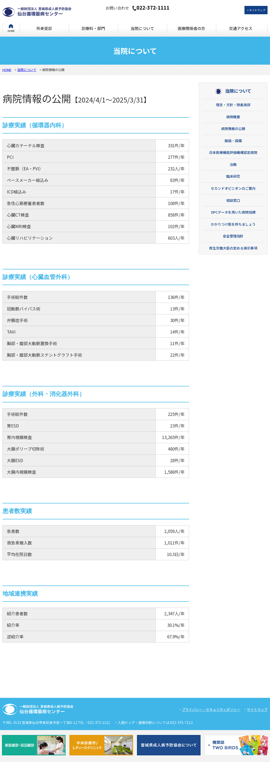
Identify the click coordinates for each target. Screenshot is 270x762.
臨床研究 (233, 176)
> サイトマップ (256, 10)
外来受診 (44, 28)
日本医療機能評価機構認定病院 (233, 152)
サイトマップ (257, 709)
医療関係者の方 (191, 28)
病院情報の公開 (233, 128)
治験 (233, 164)
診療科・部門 (93, 28)
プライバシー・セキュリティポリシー (211, 709)
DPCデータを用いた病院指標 (233, 212)
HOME (11, 30)
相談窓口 (233, 200)
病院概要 (233, 116)
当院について (142, 28)
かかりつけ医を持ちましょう (233, 224)
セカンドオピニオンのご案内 (233, 188)
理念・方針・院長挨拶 (233, 104)
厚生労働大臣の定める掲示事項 (233, 248)
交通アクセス (240, 28)
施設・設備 (233, 140)
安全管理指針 (233, 236)
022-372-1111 (150, 7)
